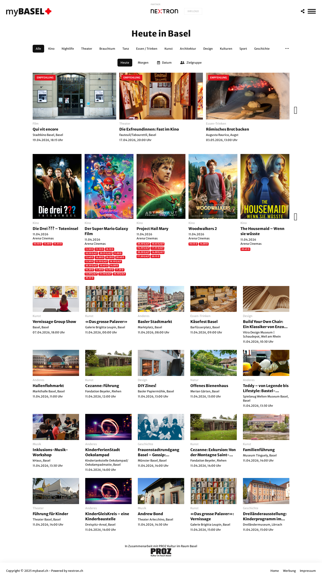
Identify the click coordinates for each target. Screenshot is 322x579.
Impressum (308, 571)
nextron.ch (75, 571)
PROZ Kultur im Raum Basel (178, 546)
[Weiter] (294, 110)
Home (274, 571)
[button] (287, 49)
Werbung (289, 571)
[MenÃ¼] (312, 11)
